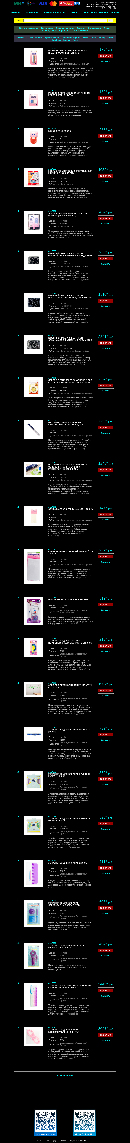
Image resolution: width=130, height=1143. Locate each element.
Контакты (103, 12)
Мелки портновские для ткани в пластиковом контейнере (67, 52)
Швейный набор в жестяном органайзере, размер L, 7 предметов (70, 339)
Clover (93, 38)
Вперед (69, 1075)
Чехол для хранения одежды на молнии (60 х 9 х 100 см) (67, 214)
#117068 (52, 983)
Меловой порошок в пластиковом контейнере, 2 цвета (69, 94)
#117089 (52, 91)
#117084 (52, 293)
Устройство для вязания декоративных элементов (64, 904)
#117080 (52, 462)
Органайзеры (94, 28)
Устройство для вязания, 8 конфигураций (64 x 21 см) (64, 1031)
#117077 (52, 597)
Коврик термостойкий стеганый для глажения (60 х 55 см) (70, 172)
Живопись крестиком (45, 38)
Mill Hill (29, 38)
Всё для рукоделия (29, 28)
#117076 (52, 638)
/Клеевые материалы (82, 393)
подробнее (69, 77)
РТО (59, 38)
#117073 (52, 772)
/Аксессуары (80, 611)
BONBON (15, 12)
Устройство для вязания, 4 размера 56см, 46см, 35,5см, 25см (70, 986)
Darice (85, 38)
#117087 (52, 169)
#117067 (52, 1027)
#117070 (52, 901)
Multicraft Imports (71, 38)
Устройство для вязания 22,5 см (67, 863)
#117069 (52, 943)
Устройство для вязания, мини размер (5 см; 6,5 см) (67, 946)
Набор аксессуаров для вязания (68, 600)
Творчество (63, 30)
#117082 (52, 378)
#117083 (52, 336)
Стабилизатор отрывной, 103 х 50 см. (70, 509)
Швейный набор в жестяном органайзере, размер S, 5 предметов (70, 254)
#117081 (52, 420)
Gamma (20, 38)
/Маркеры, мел (82, 64)
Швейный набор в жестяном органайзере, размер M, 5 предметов (70, 297)
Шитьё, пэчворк (80, 30)
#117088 (52, 129)
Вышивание (47, 28)
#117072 (52, 816)
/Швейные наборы (81, 267)
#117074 (52, 727)
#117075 (52, 683)
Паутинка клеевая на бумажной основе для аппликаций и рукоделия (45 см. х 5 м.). (67, 467)
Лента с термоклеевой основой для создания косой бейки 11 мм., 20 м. (70, 381)
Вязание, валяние (65, 28)
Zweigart (67, 40)
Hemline (63, 58)
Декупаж (81, 28)
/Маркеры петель (73, 612)
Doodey (101, 38)
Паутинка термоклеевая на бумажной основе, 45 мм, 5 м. (66, 423)
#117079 (52, 507)
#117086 (52, 211)
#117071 (52, 861)
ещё (76, 40)
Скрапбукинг (48, 30)
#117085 (52, 251)
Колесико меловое (59, 131)
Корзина (115, 12)
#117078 (52, 549)
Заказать (105, 61)
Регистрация (90, 12)
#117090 (52, 48)
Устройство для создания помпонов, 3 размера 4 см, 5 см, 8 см (70, 642)
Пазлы (107, 28)
